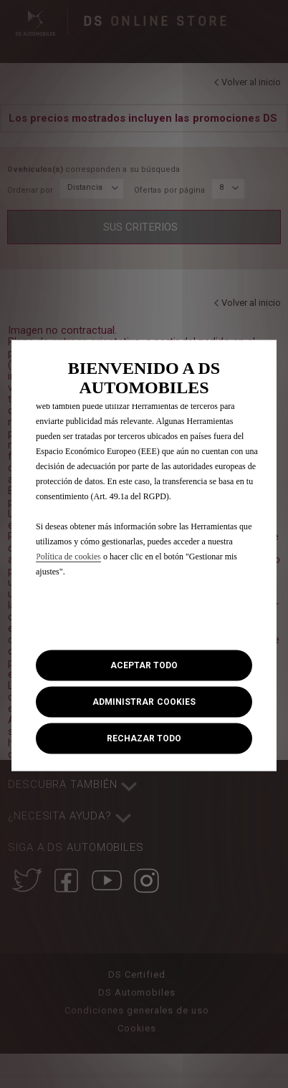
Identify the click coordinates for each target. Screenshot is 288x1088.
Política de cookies (68, 556)
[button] (144, 702)
